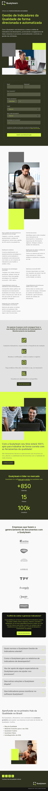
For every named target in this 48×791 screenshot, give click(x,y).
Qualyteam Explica (11, 731)
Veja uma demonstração (24, 633)
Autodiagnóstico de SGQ (13, 735)
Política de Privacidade (35, 128)
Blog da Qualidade (11, 726)
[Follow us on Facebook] (3, 776)
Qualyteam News (10, 733)
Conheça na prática (8, 462)
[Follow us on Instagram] (6, 776)
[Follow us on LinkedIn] (9, 776)
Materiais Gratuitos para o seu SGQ (16, 728)
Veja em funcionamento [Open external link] (24, 384)
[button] (24, 649)
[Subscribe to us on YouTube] (13, 776)
